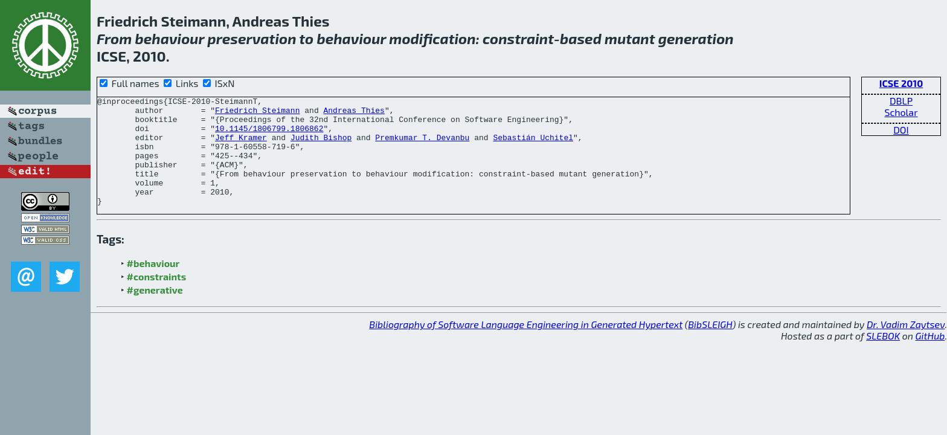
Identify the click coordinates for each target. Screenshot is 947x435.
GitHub (930, 357)
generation (696, 38)
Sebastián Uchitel (533, 146)
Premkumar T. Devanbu (422, 146)
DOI (901, 129)
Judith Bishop (321, 146)
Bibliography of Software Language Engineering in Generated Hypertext (525, 346)
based (581, 38)
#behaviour (153, 285)
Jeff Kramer (241, 146)
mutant (630, 38)
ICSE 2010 (901, 83)
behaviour (169, 38)
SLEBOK (883, 357)
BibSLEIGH (710, 346)
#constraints (157, 298)
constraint (518, 38)
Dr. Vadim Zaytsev (906, 346)
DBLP (901, 100)
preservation (251, 38)
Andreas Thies (353, 113)
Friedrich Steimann (257, 113)
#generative (155, 311)
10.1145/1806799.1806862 (269, 135)
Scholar (900, 112)
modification (432, 38)
